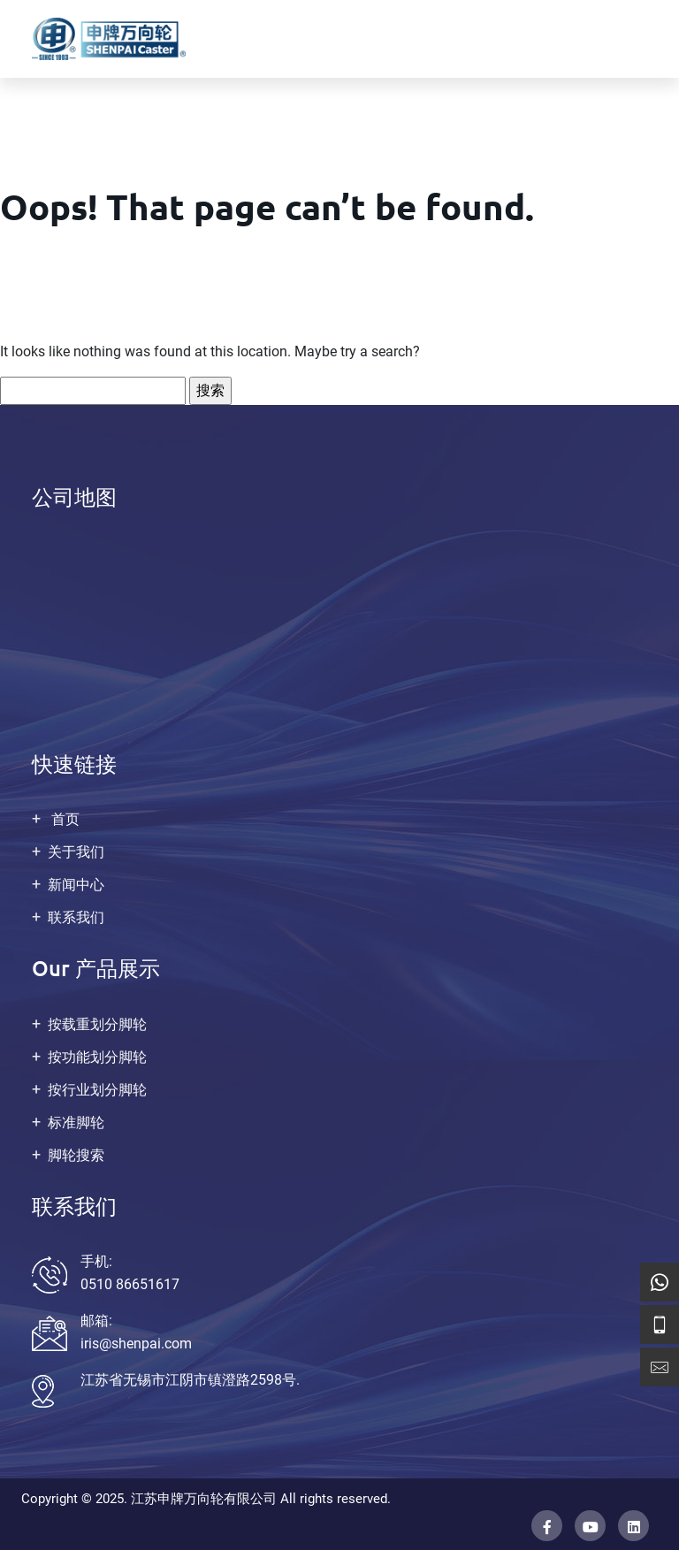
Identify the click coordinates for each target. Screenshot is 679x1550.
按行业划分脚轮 (97, 1089)
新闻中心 (76, 884)
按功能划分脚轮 (97, 1057)
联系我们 (76, 917)
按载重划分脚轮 (97, 1024)
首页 (64, 819)
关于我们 (76, 852)
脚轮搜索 (76, 1155)
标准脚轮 (76, 1122)
